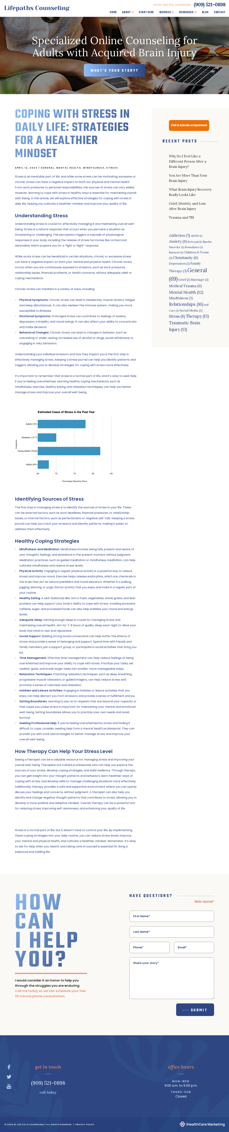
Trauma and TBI (181, 217)
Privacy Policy (84, 1124)
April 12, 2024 (26, 167)
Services (165, 12)
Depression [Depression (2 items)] (179, 263)
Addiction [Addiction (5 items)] (179, 235)
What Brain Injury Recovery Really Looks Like (190, 192)
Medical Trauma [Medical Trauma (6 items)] (185, 286)
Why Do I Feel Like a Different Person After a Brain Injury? (187, 161)
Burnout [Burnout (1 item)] (176, 252)
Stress (112, 167)
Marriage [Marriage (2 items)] (199, 280)
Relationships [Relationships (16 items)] (186, 304)
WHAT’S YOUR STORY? (114, 71)
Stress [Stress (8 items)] (177, 316)
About (126, 12)
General (47, 167)
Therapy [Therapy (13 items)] (197, 316)
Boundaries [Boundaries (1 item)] (194, 247)
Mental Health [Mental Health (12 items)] (186, 292)
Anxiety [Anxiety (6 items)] (178, 241)
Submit (199, 1010)
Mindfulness (93, 167)
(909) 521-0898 (209, 5)
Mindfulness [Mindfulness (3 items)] (181, 298)
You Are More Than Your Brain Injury (188, 178)
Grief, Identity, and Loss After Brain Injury (187, 206)
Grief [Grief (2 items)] (184, 280)
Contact (219, 12)
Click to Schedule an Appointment (189, 125)
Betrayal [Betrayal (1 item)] (195, 241)
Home (113, 12)
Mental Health (68, 167)
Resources (186, 12)
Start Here (146, 12)
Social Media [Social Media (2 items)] (190, 310)
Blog (205, 12)
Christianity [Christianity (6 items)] (185, 257)
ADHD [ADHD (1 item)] (196, 235)
